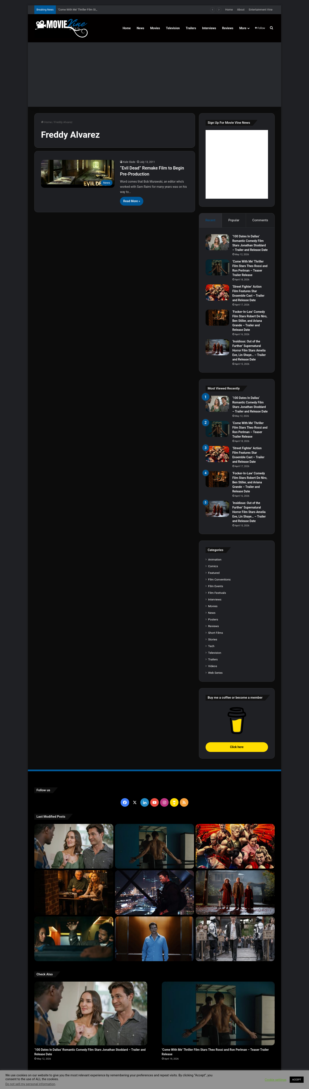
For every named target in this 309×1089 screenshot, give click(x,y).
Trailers (191, 28)
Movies (155, 28)
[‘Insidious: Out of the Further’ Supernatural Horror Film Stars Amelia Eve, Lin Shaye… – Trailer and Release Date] (217, 347)
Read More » (131, 201)
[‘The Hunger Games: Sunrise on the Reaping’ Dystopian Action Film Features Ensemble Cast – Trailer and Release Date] (235, 938)
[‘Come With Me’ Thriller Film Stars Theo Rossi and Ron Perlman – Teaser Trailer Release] (217, 267)
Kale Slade (129, 161)
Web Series (215, 672)
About (241, 9)
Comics (213, 566)
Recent (210, 220)
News (140, 28)
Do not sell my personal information (30, 1084)
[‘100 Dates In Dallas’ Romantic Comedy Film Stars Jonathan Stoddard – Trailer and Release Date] (217, 242)
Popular (233, 220)
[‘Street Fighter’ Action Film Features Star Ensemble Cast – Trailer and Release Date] (217, 292)
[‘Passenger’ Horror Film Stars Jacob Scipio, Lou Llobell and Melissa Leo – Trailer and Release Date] (73, 938)
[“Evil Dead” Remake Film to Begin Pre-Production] (78, 174)
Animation (214, 559)
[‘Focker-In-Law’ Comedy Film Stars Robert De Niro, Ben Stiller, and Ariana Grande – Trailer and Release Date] (217, 318)
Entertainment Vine (261, 9)
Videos (212, 666)
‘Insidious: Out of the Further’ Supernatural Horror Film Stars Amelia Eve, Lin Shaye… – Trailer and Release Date (249, 350)
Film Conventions (219, 579)
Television (173, 28)
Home (229, 9)
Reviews (227, 28)
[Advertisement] (154, 74)
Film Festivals (217, 592)
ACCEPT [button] (296, 1079)
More (242, 28)
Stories (212, 639)
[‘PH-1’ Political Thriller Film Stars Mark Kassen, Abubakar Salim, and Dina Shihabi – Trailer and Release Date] (154, 938)
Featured (214, 572)
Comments (260, 220)
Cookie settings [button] (275, 1080)
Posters (213, 619)
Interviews (209, 28)
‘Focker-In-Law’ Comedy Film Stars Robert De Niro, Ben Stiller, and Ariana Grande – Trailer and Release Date (249, 320)
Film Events (215, 586)
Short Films (215, 632)
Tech (211, 646)
